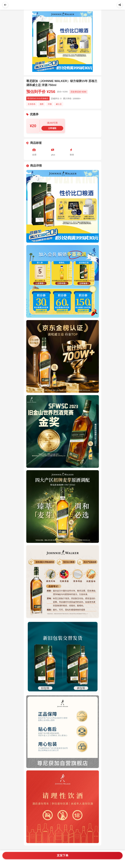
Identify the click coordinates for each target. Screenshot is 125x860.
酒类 (42, 104)
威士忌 (59, 104)
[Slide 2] (56, 68)
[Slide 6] (64, 68)
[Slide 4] (60, 68)
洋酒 (50, 104)
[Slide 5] (62, 68)
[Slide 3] (58, 68)
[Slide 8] (68, 68)
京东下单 (62, 855)
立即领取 (52, 128)
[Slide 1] (54, 68)
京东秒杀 (31, 104)
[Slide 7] (66, 68)
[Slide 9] (70, 68)
